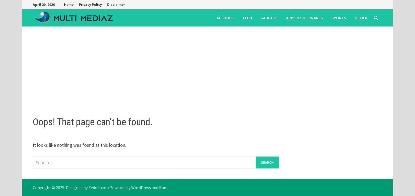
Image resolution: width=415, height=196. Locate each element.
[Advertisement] (207, 66)
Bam (163, 187)
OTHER (361, 17)
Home (69, 4)
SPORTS (338, 17)
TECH (247, 17)
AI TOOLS (225, 17)
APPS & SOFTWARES (304, 17)
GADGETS (269, 17)
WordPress (141, 187)
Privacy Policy (90, 4)
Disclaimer (116, 4)
